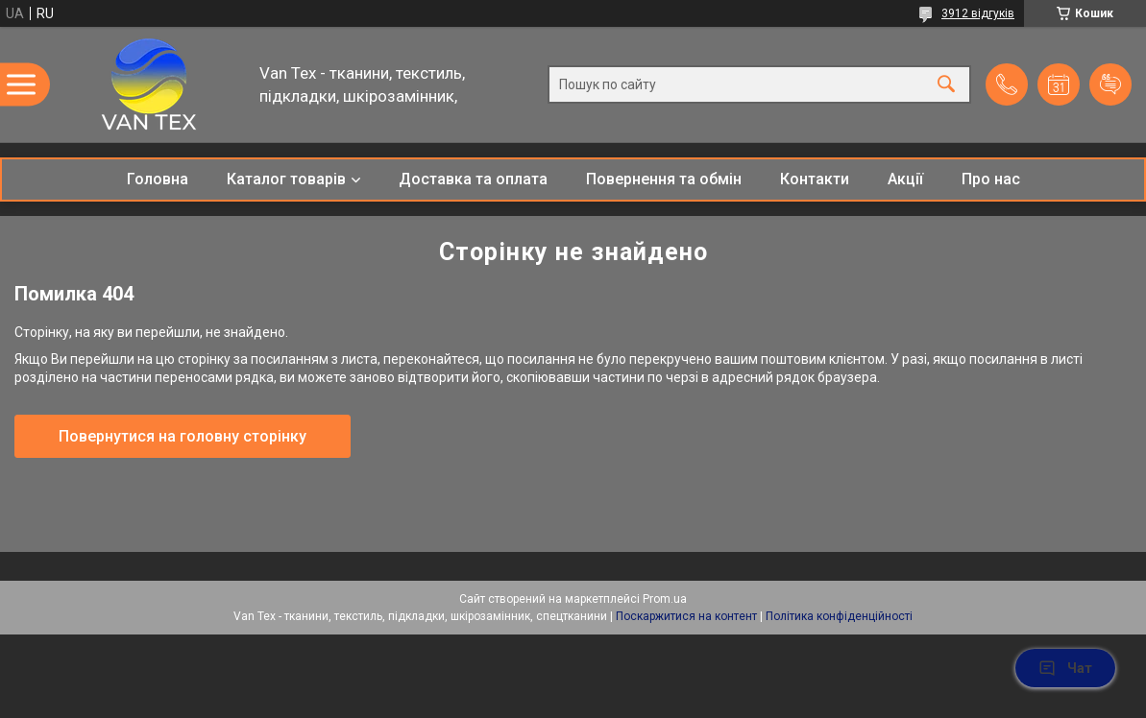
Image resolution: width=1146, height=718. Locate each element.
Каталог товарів (286, 179)
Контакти (814, 179)
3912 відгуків (977, 13)
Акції (905, 179)
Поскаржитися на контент (686, 616)
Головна (157, 179)
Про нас (991, 179)
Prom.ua (665, 599)
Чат (1065, 668)
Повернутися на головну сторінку (182, 436)
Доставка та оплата (473, 179)
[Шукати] (946, 85)
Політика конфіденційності (839, 616)
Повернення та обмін (664, 179)
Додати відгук (1110, 84)
